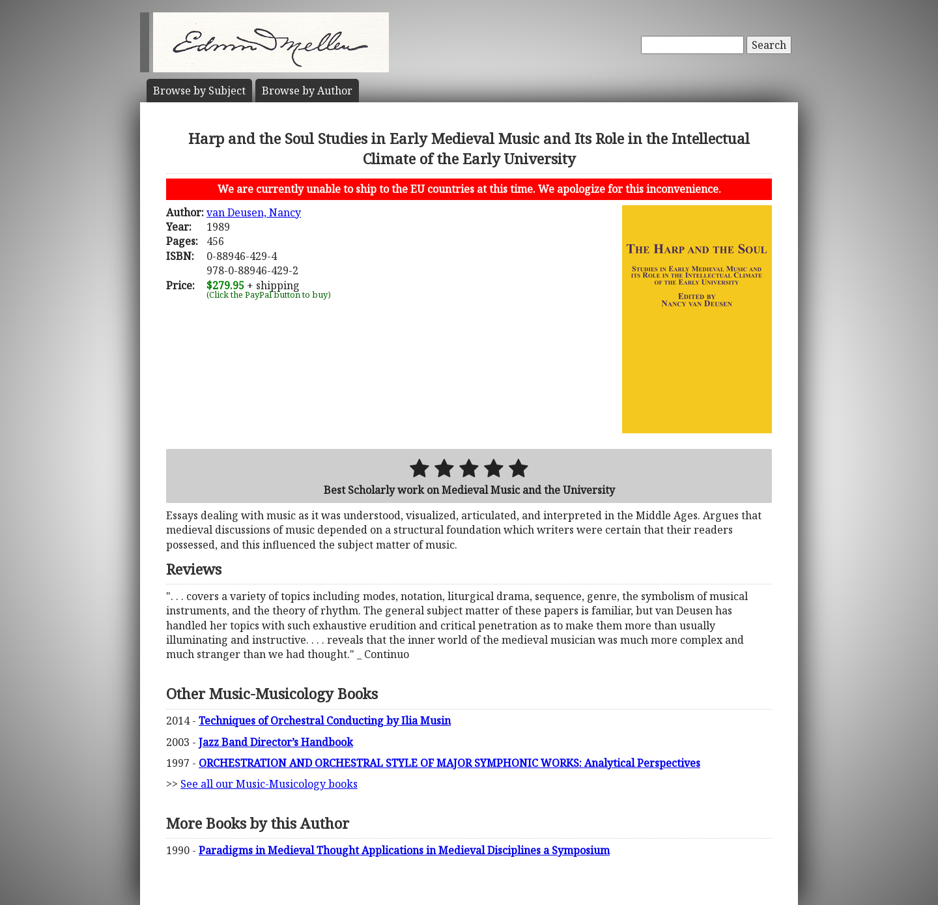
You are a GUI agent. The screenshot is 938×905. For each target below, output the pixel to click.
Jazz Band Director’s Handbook (276, 742)
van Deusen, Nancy (253, 212)
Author (307, 90)
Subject (199, 90)
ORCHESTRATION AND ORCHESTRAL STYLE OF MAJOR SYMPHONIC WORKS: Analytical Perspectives (449, 763)
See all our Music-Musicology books (269, 784)
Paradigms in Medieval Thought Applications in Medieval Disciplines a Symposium (404, 850)
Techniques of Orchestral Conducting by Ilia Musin (325, 720)
